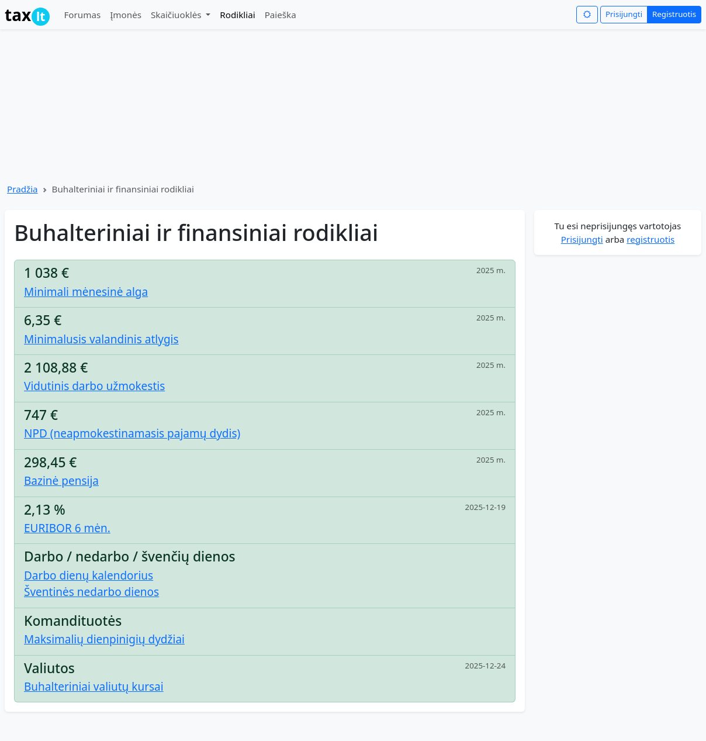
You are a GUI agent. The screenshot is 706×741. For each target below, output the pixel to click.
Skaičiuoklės (177, 14)
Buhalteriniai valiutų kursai (94, 686)
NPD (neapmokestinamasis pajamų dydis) (132, 433)
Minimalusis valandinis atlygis (101, 339)
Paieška (280, 14)
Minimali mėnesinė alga (86, 291)
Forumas (82, 14)
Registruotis (674, 14)
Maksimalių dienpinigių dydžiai (104, 639)
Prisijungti (623, 14)
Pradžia (22, 189)
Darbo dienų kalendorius (88, 575)
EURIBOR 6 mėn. (67, 528)
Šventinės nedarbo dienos (91, 591)
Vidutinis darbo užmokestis (94, 386)
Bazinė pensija (61, 480)
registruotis (650, 239)
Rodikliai (237, 14)
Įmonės (125, 14)
